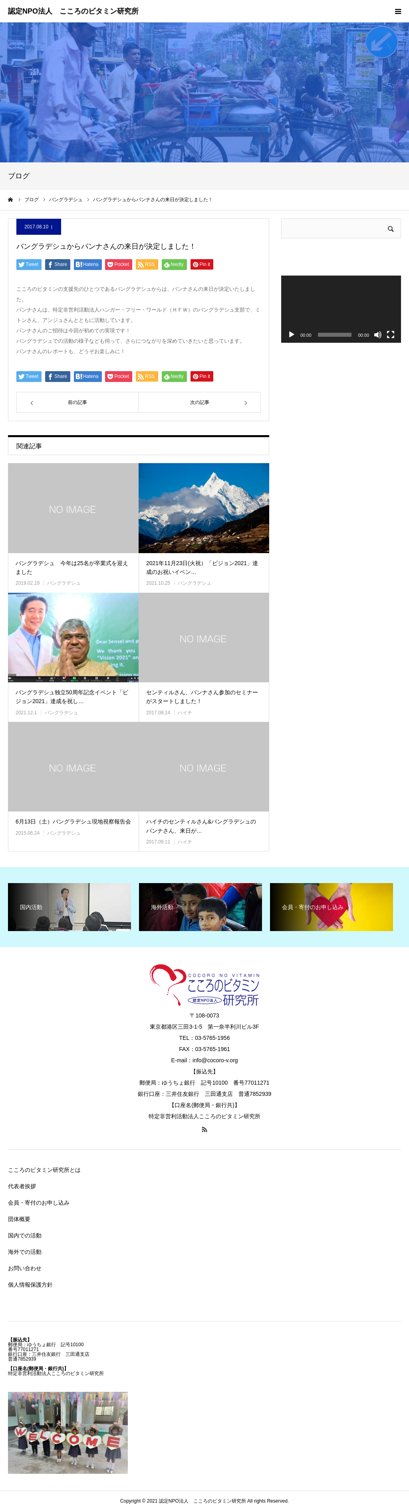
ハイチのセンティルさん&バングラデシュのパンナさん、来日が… (201, 825)
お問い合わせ (25, 1268)
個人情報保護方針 (30, 1284)
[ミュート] (378, 335)
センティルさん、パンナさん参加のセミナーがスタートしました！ (202, 696)
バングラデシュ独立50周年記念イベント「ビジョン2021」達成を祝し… (72, 696)
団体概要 (19, 1219)
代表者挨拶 (22, 1186)
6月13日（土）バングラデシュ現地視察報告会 (73, 821)
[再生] (292, 335)
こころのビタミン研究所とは (44, 1170)
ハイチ (185, 713)
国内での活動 (25, 1235)
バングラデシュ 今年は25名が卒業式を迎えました (72, 567)
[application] (341, 309)
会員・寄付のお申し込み (38, 1202)
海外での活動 (25, 1252)
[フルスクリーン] (391, 335)
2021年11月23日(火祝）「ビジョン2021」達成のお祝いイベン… (202, 567)
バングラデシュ (64, 583)
